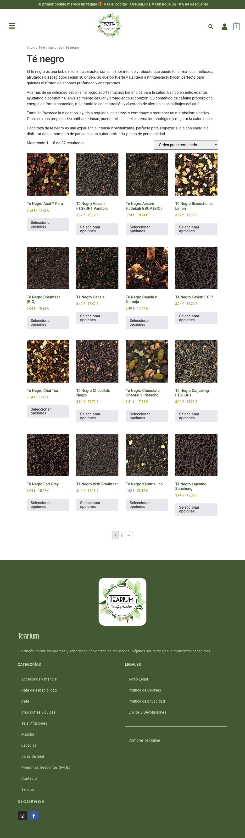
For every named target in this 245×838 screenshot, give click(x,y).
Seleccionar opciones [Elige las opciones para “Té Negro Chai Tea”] (41, 411)
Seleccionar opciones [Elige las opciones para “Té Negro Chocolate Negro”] (90, 416)
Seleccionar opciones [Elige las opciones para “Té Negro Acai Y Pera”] (41, 224)
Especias (29, 745)
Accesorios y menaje (39, 679)
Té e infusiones (50, 47)
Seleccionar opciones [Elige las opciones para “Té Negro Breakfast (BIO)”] (41, 322)
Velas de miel (32, 756)
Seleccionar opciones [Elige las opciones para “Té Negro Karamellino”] (140, 504)
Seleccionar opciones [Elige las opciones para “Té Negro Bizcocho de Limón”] (189, 229)
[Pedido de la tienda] (186, 145)
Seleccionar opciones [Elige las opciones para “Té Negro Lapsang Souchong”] (189, 509)
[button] (12, 26)
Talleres (28, 789)
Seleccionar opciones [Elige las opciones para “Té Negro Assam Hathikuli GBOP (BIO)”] (140, 229)
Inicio (31, 47)
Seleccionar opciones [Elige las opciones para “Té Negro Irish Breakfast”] (90, 504)
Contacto (29, 778)
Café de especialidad (39, 690)
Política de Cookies (144, 690)
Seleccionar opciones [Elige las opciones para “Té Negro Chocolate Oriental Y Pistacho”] (140, 416)
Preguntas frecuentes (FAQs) (45, 767)
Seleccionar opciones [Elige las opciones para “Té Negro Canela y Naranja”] (140, 322)
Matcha (27, 734)
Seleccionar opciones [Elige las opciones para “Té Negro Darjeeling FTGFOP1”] (189, 416)
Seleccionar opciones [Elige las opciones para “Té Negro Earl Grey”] (41, 504)
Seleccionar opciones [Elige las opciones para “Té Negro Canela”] (90, 318)
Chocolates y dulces (38, 712)
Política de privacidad (146, 701)
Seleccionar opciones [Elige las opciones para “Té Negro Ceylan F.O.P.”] (189, 318)
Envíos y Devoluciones (147, 712)
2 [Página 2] (122, 535)
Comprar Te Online (144, 740)
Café (25, 701)
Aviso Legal (138, 679)
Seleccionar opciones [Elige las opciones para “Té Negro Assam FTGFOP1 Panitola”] (90, 229)
